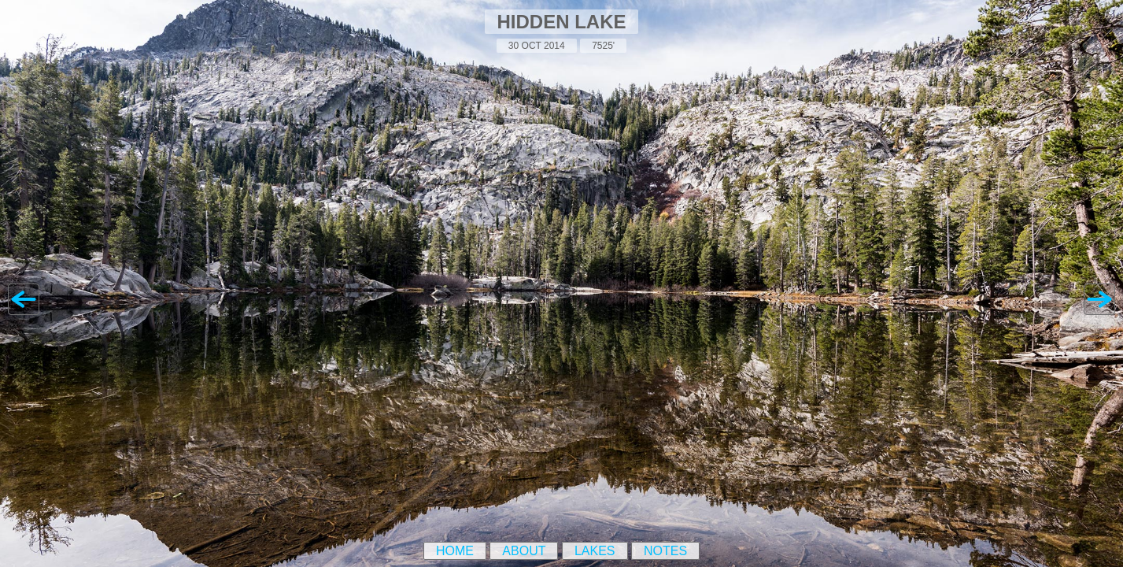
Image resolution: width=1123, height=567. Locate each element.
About (523, 551)
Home (455, 551)
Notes (665, 551)
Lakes (594, 551)
